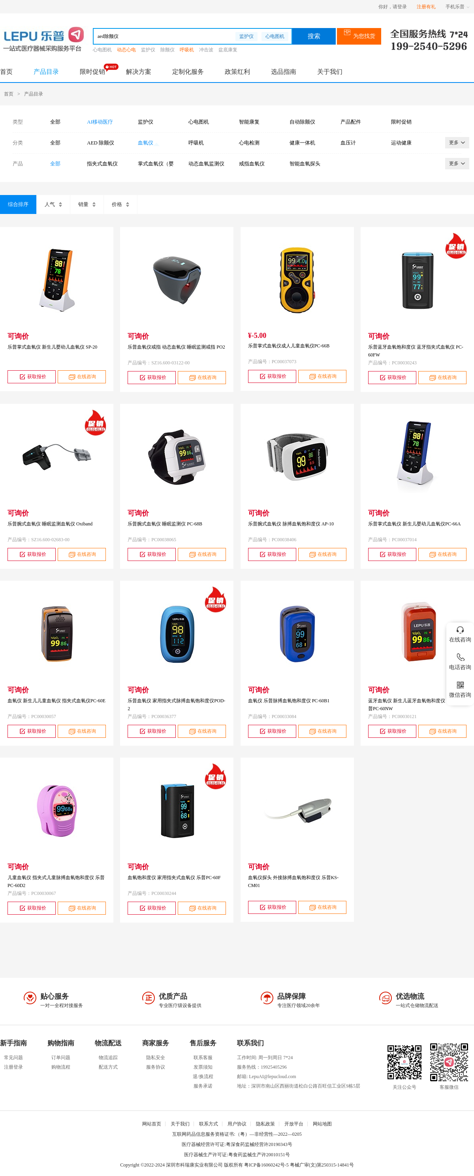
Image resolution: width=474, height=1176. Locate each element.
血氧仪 (145, 143)
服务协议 (155, 1067)
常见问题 (13, 1057)
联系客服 (203, 1057)
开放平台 (293, 1124)
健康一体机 (302, 143)
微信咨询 (460, 688)
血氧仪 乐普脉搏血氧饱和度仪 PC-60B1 (289, 700)
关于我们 (329, 71)
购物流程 (60, 1067)
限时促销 (92, 71)
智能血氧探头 (305, 164)
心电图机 (274, 36)
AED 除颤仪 (100, 143)
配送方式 (108, 1067)
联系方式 (208, 1124)
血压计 (348, 143)
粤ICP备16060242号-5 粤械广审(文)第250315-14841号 (299, 1165)
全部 (55, 122)
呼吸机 (187, 50)
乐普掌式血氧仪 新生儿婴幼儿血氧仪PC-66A (414, 524)
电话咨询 (460, 660)
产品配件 (350, 122)
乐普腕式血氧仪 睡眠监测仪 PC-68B (165, 524)
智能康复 (249, 122)
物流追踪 (108, 1057)
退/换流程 (203, 1076)
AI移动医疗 (100, 122)
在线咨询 (81, 377)
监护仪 (246, 36)
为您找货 (359, 36)
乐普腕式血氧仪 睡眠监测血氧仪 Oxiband (50, 524)
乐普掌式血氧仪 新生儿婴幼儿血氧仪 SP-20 (52, 347)
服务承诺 (203, 1086)
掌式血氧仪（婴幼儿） (156, 164)
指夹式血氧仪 (102, 164)
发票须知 (203, 1067)
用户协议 (237, 1124)
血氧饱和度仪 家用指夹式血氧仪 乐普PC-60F (174, 877)
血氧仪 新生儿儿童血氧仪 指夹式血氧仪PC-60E (56, 700)
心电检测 (249, 143)
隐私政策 (265, 1124)
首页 (6, 71)
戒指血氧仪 (252, 164)
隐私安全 (155, 1057)
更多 (457, 142)
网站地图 (322, 1124)
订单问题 (60, 1057)
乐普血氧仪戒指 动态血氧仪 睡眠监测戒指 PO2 (176, 347)
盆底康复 (227, 50)
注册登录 (13, 1067)
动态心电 (126, 50)
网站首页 (151, 1124)
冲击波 (206, 50)
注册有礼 (426, 6)
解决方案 (138, 71)
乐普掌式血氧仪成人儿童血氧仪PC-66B (289, 346)
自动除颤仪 (302, 122)
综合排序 (18, 204)
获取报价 (31, 377)
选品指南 (283, 71)
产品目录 (46, 71)
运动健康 (401, 143)
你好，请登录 (392, 6)
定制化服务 (188, 71)
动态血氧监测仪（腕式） (206, 164)
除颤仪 (167, 50)
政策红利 (237, 71)
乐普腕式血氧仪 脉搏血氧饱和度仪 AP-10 (291, 524)
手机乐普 (458, 6)
